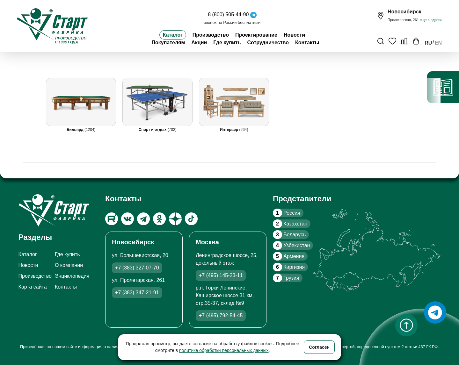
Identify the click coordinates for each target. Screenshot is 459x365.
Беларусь (289, 234)
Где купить (227, 42)
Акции (199, 42)
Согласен (319, 347)
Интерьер (229, 129)
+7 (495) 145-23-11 (221, 275)
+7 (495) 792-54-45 (221, 315)
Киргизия (289, 267)
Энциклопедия (72, 276)
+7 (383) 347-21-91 (137, 292)
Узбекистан (291, 245)
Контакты (307, 42)
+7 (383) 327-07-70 (137, 267)
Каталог (173, 35)
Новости (294, 35)
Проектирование (256, 35)
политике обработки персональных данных (224, 350)
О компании (69, 265)
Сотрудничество (268, 42)
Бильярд (75, 129)
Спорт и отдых (152, 129)
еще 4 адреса (431, 20)
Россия (286, 213)
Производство (211, 35)
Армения (288, 256)
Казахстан (290, 223)
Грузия (286, 278)
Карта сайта (32, 287)
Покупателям (168, 42)
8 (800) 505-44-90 (228, 14)
